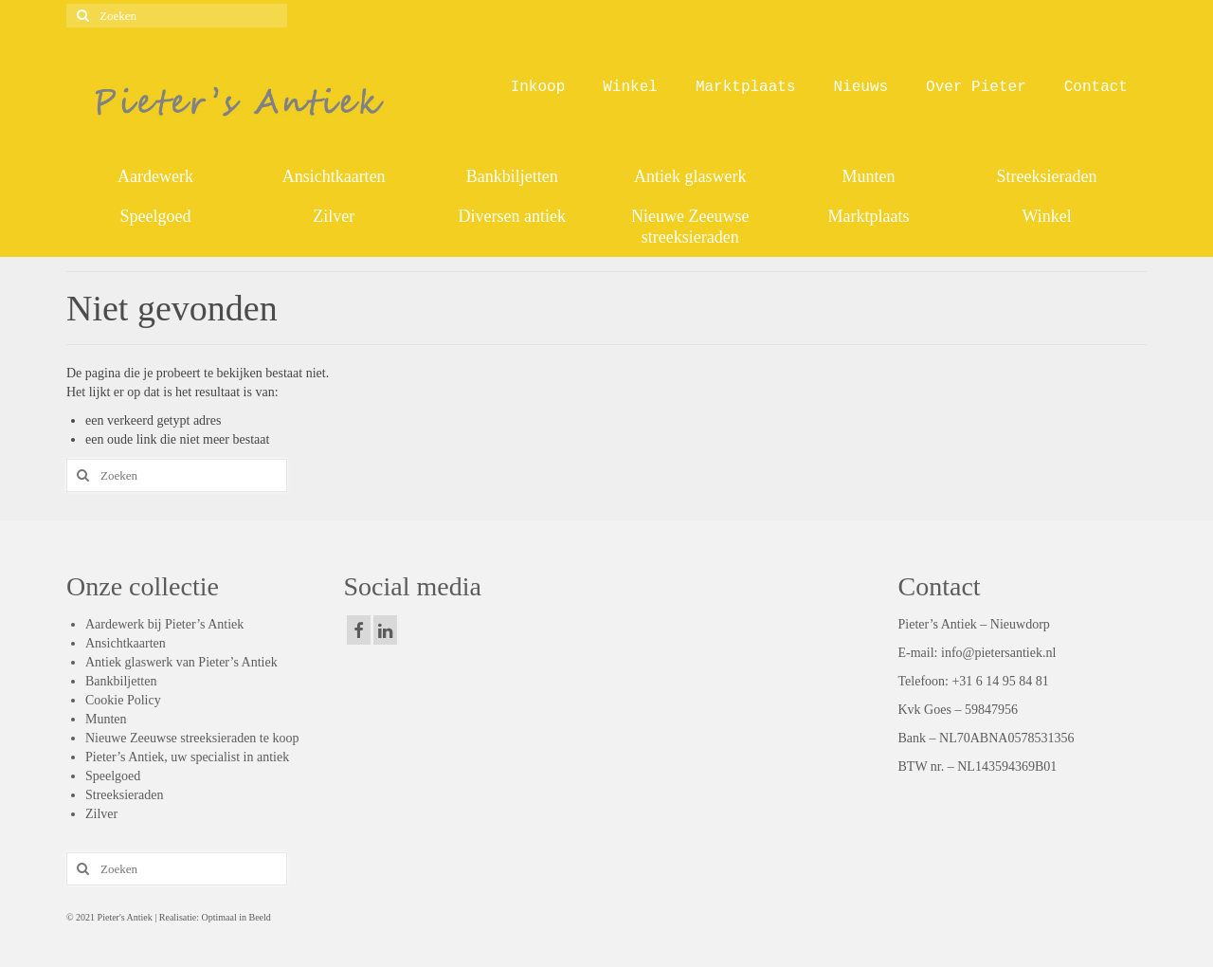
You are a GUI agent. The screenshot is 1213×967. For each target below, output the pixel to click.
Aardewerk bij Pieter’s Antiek (164, 624)
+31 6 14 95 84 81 (999, 681)
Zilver (101, 814)
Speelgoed (112, 776)
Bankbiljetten (120, 681)
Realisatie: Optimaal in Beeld (213, 917)
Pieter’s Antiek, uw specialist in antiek (187, 757)
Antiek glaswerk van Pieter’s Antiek (181, 662)
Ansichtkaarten (125, 643)
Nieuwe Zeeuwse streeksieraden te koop (192, 738)
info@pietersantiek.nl (998, 653)
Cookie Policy (123, 700)
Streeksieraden (124, 795)
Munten (106, 719)
